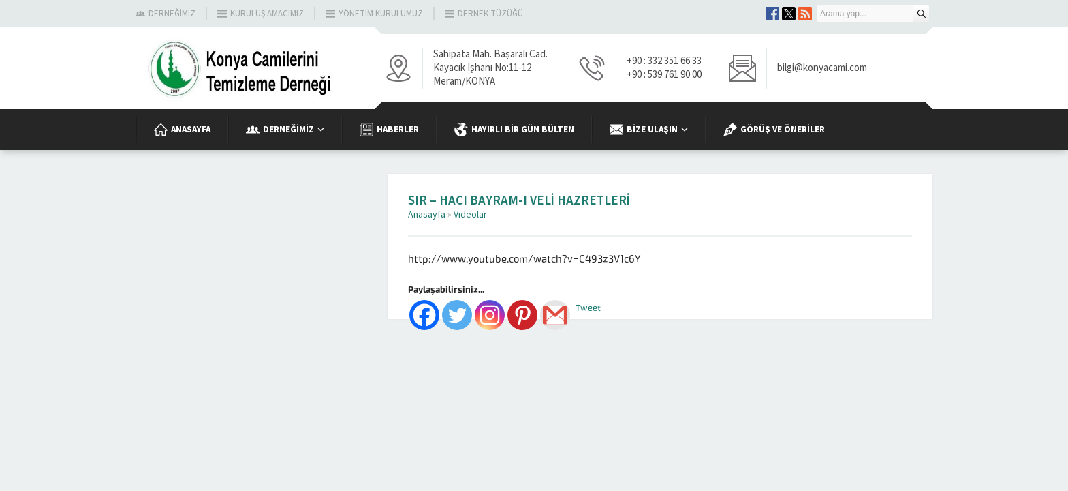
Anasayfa (426, 215)
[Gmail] (555, 315)
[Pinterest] (522, 315)
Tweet (588, 308)
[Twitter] (457, 315)
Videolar (470, 215)
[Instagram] (490, 315)
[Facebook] (424, 315)
